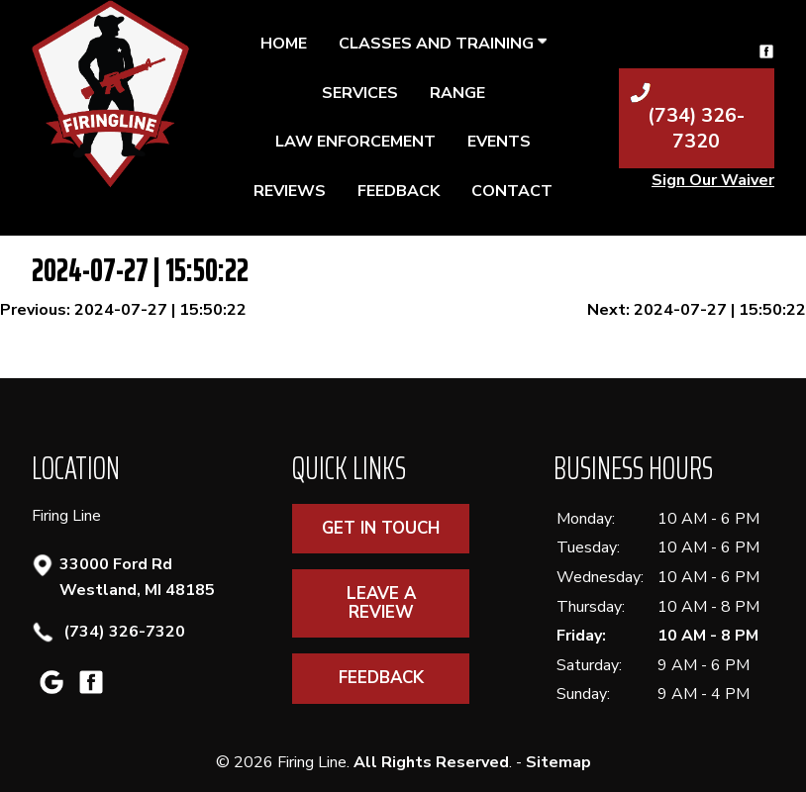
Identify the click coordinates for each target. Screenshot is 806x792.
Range (457, 93)
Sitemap (558, 762)
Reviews (289, 191)
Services (360, 93)
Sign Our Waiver (713, 180)
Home (283, 43)
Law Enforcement (355, 141)
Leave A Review (381, 602)
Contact (512, 191)
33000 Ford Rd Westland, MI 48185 (137, 576)
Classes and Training (443, 43)
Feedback (398, 191)
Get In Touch (381, 528)
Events (499, 141)
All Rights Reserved (431, 762)
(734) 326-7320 (122, 632)
